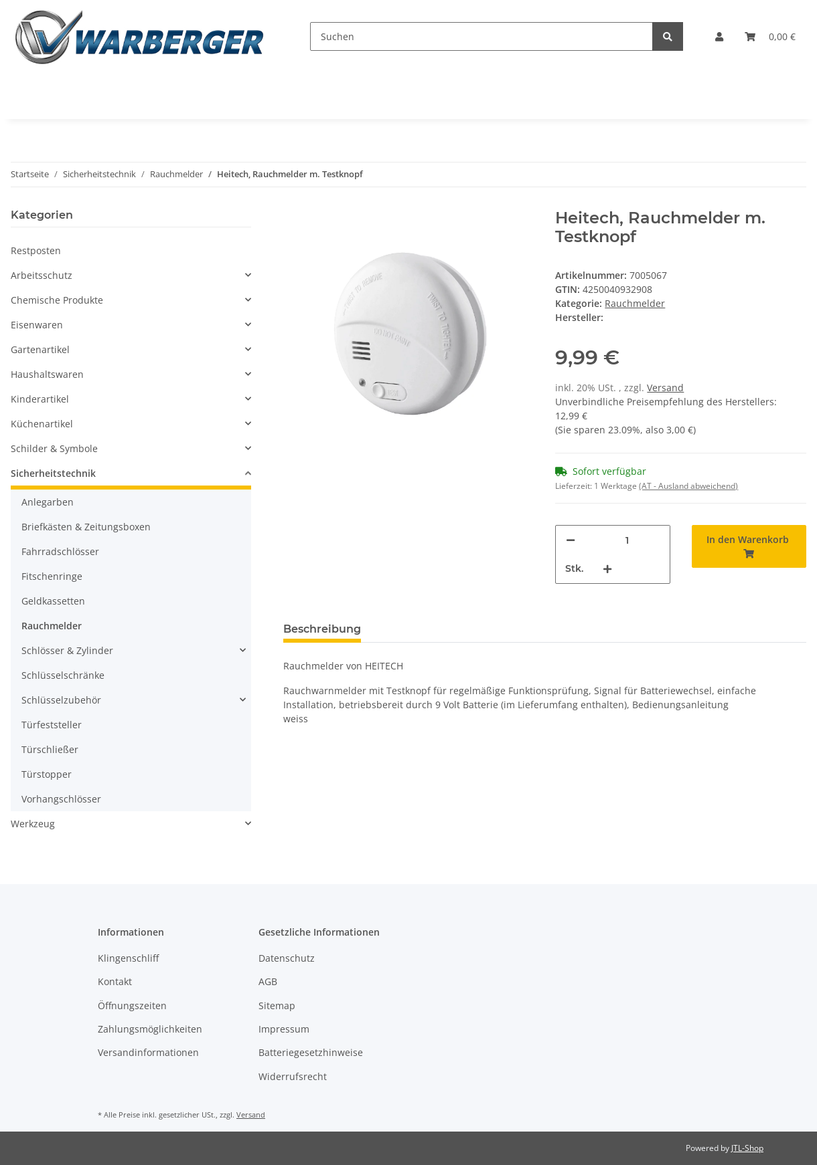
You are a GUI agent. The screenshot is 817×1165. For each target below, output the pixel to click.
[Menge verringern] (570, 540)
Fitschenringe (51, 576)
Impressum (283, 1029)
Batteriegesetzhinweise (310, 1052)
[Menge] (627, 540)
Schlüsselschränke (62, 675)
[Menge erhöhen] (607, 568)
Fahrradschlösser (60, 551)
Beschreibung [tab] (322, 629)
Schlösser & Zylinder (67, 650)
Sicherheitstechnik (53, 473)
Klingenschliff (128, 958)
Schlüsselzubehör (61, 700)
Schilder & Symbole (54, 448)
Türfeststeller (51, 724)
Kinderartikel (40, 399)
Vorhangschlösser (61, 798)
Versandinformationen (148, 1052)
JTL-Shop (747, 1148)
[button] (719, 36)
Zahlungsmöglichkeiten (150, 1029)
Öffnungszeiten (132, 1005)
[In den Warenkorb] (749, 546)
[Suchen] (481, 36)
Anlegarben (47, 502)
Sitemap (276, 1005)
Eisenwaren (37, 324)
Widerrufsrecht (292, 1076)
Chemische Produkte (57, 300)
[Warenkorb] (770, 36)
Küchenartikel (42, 423)
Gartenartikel (40, 349)
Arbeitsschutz (41, 275)
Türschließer (49, 749)
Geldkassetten (53, 601)
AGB (267, 981)
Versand (665, 387)
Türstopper (46, 774)
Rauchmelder (635, 303)
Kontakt (115, 981)
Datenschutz (286, 958)
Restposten (36, 250)
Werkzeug (33, 823)
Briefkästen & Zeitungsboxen (86, 526)
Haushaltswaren (47, 374)
